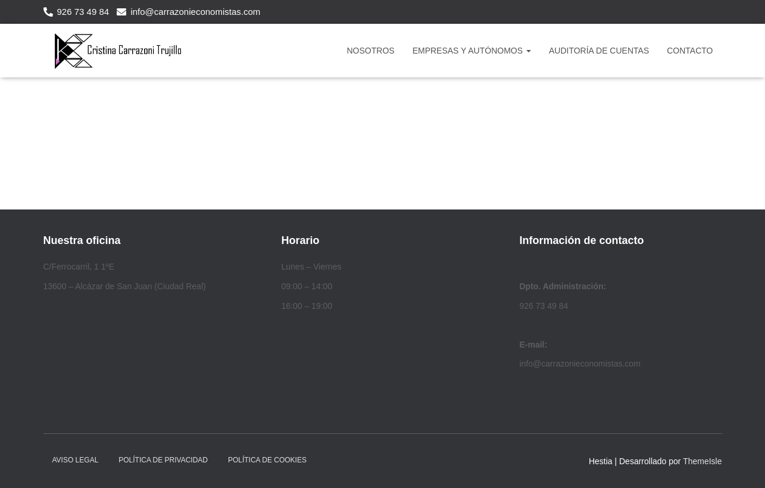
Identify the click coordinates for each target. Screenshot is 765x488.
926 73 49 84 (83, 12)
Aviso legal (75, 460)
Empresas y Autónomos (472, 50)
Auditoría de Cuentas (599, 50)
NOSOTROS (371, 50)
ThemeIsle (702, 461)
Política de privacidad (163, 460)
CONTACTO (690, 50)
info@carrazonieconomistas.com (195, 12)
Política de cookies (267, 460)
